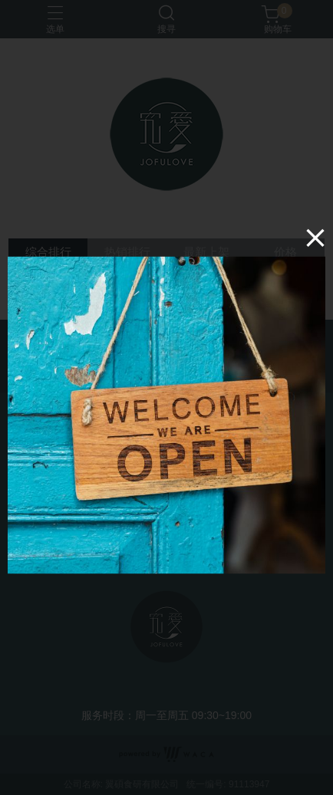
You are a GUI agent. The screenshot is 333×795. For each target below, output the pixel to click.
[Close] (315, 237)
